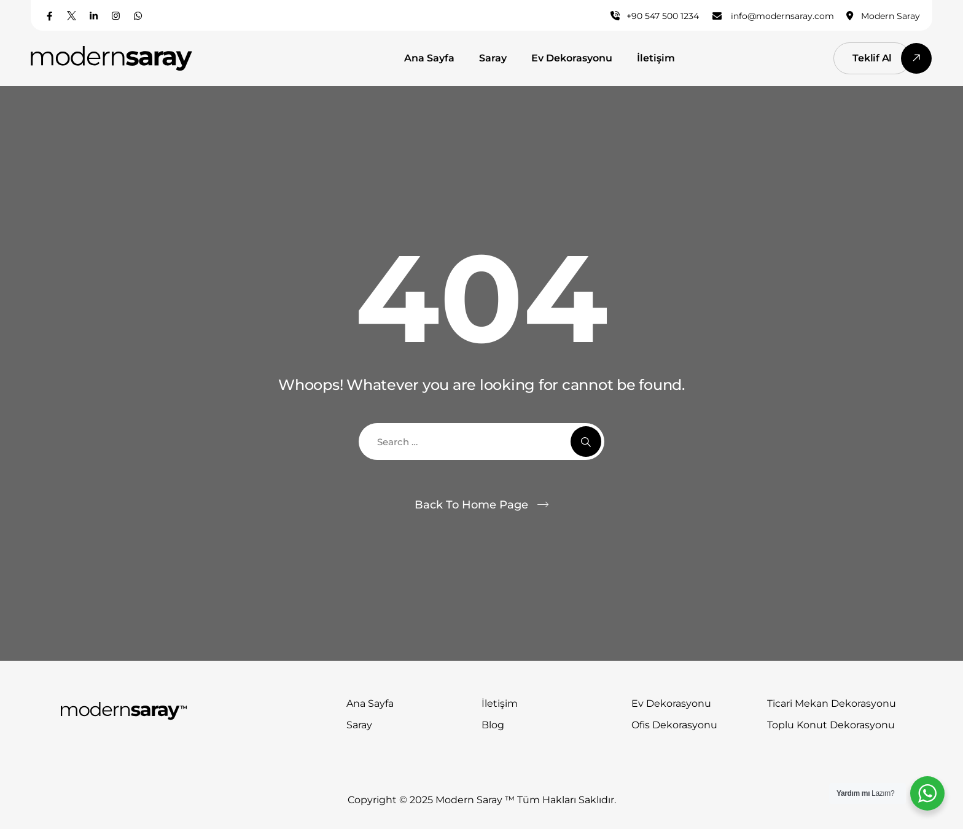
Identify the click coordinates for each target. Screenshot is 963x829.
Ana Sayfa (429, 58)
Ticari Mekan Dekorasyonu (831, 703)
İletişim (656, 58)
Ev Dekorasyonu (571, 58)
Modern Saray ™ (476, 800)
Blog (493, 725)
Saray (493, 58)
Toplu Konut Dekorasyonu (831, 725)
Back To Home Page (471, 505)
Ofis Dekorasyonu (674, 725)
